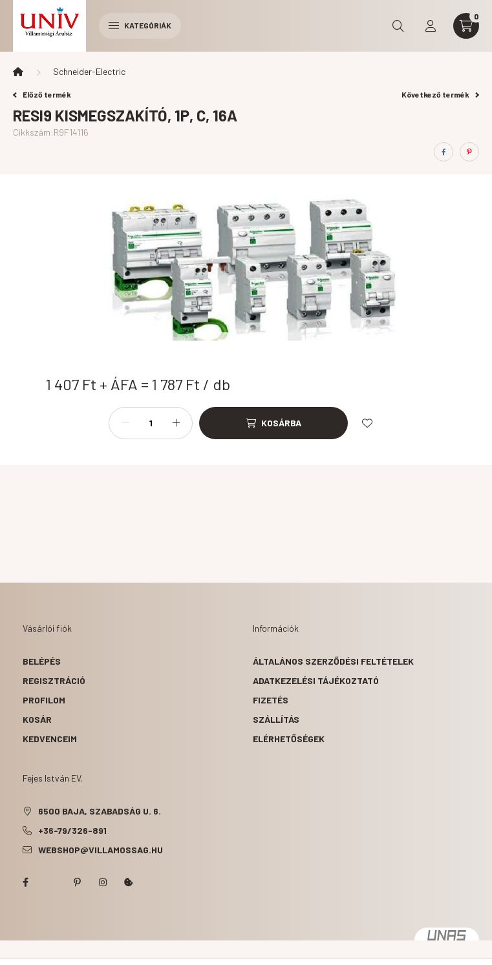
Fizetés (270, 699)
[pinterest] (469, 151)
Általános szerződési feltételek (333, 661)
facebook (25, 882)
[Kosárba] (273, 423)
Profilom (44, 699)
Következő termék (440, 94)
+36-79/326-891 (72, 830)
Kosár (37, 719)
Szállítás (276, 719)
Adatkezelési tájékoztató (316, 680)
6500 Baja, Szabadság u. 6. (99, 810)
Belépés (42, 661)
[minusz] (125, 423)
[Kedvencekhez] (367, 423)
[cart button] (466, 26)
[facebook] (443, 151)
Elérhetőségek (289, 738)
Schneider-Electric (89, 71)
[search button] (398, 26)
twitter (51, 882)
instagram (103, 882)
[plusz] (176, 423)
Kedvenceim (50, 738)
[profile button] (431, 26)
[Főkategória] (18, 72)
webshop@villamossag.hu (100, 849)
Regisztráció (54, 680)
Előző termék (42, 94)
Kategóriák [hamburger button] (140, 25)
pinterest (77, 882)
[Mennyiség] (151, 423)
